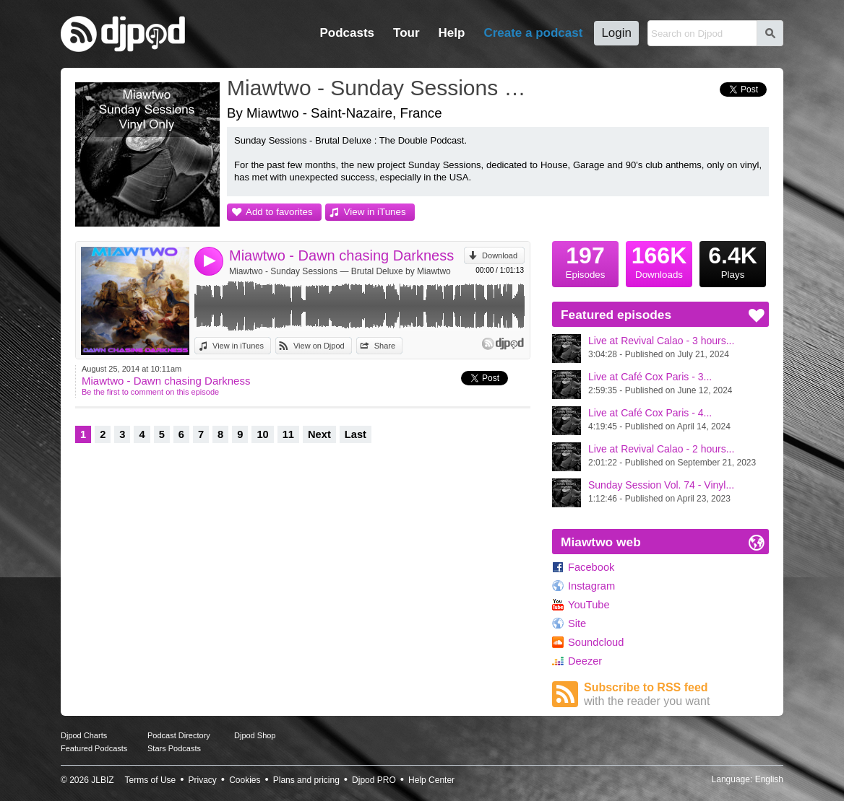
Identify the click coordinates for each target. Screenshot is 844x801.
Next (319, 434)
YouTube (589, 604)
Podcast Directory (178, 735)
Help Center (431, 780)
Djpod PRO (374, 780)
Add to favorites (279, 211)
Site (577, 623)
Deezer (585, 661)
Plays (732, 260)
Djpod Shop (255, 735)
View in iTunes (375, 211)
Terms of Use (150, 780)
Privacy (203, 780)
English (769, 779)
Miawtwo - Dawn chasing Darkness (341, 255)
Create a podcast (532, 33)
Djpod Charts (84, 735)
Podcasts (346, 33)
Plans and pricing (306, 780)
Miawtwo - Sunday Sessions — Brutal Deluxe (382, 88)
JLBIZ (102, 780)
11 (288, 434)
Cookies (244, 780)
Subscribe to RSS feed (676, 694)
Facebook (591, 567)
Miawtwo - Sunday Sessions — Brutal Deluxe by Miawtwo (340, 271)
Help (452, 33)
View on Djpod (319, 345)
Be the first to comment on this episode (150, 392)
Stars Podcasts (174, 748)
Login (616, 33)
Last (355, 434)
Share (384, 345)
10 (262, 434)
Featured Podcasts (94, 748)
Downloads (659, 260)
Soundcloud (596, 642)
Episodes (585, 260)
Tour (406, 33)
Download (499, 255)
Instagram (591, 586)
